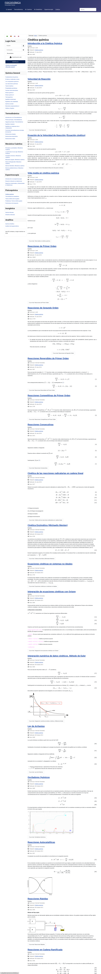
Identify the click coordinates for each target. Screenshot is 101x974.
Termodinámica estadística (12, 196)
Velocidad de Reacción (39, 79)
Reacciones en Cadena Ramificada (45, 949)
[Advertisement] (50, 22)
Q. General (9, 9)
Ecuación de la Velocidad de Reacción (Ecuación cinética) (56, 135)
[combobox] (88, 9)
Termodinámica (18, 9)
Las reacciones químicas (11, 83)
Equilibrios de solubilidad (11, 101)
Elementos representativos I (12, 106)
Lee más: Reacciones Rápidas (37, 944)
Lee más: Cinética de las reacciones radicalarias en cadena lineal (45, 520)
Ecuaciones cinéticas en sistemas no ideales (50, 564)
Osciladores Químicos (39, 777)
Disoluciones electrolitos (11, 136)
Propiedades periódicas (11, 88)
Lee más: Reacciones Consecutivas (38, 468)
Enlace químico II (9, 95)
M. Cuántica (28, 9)
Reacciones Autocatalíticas (41, 842)
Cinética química (9, 194)
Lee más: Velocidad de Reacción (37, 130)
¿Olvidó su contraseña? (11, 65)
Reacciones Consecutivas (40, 424)
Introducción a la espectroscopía (13, 179)
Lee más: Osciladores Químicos (37, 837)
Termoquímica (9, 97)
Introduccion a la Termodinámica (13, 117)
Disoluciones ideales (10, 134)
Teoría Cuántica (9, 86)
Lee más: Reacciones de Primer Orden (39, 302)
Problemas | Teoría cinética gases (13, 201)
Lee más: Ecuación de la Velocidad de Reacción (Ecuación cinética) (46, 168)
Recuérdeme (10, 53)
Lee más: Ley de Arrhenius (36, 772)
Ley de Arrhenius (36, 726)
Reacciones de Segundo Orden (43, 307)
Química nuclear (9, 103)
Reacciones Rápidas (38, 898)
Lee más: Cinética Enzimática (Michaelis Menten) (41, 558)
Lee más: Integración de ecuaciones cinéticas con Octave (43, 650)
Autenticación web (15, 57)
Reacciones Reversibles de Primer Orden (48, 358)
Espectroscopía (48, 9)
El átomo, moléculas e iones (12, 79)
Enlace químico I (9, 92)
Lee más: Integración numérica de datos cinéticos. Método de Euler (46, 721)
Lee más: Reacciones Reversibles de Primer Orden (42, 390)
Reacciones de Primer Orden (42, 246)
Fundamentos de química (11, 77)
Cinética (57, 9)
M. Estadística (38, 9)
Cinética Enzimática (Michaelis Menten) (48, 525)
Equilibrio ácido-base (10, 99)
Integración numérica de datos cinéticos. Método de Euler (57, 655)
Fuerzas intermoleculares (11, 90)
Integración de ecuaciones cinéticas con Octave (52, 591)
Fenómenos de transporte (11, 203)
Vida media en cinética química (43, 173)
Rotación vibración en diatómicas (13, 181)
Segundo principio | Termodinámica (14, 122)
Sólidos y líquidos (9, 108)
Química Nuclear (9, 212)
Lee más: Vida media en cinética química (39, 241)
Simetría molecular (10, 214)
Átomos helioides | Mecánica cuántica (14, 165)
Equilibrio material (9, 124)
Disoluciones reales (10, 138)
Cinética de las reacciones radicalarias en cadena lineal (55, 473)
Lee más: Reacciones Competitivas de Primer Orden (42, 419)
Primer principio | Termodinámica (13, 119)
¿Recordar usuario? (10, 67)
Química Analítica (9, 224)
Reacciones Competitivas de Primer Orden (49, 395)
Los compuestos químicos (12, 81)
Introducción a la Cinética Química (45, 43)
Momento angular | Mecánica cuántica (14, 159)
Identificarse (15, 61)
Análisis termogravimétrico (12, 226)
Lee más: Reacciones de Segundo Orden (63, 353)
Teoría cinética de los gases (12, 198)
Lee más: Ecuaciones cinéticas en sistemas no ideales (43, 586)
